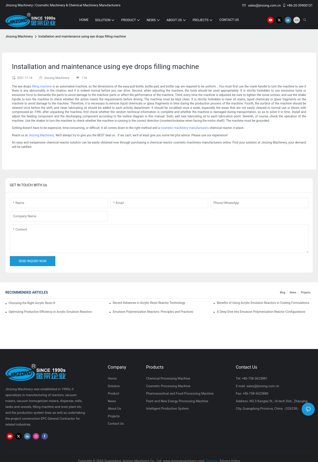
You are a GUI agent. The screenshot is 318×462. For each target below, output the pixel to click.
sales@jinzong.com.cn (261, 5)
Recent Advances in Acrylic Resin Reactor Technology (149, 303)
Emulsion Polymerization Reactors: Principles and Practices (153, 311)
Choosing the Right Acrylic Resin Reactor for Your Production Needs (32, 303)
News (293, 292)
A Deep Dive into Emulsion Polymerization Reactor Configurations (261, 311)
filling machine (42, 86)
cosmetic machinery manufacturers (185, 128)
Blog (282, 292)
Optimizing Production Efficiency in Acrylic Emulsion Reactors (50, 311)
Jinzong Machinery (19, 36)
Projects (306, 292)
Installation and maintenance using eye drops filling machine (82, 36)
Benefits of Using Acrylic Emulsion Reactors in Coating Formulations (263, 303)
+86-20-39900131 (297, 5)
